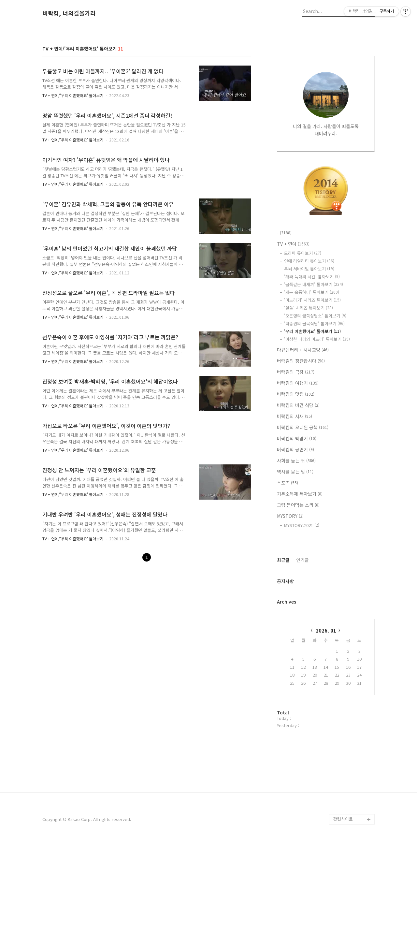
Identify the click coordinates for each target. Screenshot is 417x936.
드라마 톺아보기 (302, 253)
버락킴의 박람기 (296, 438)
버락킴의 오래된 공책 (302, 427)
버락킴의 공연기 (295, 449)
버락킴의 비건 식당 (298, 405)
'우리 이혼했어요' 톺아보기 (312, 331)
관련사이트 (343, 910)
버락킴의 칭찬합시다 (301, 361)
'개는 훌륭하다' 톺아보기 (311, 292)
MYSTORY (290, 516)
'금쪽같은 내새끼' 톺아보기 (313, 284)
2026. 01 (326, 630)
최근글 (283, 560)
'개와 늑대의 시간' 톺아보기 (312, 276)
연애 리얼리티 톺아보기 (309, 261)
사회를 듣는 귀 (296, 460)
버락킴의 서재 (294, 416)
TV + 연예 (293, 244)
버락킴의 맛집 (295, 394)
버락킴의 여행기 (298, 383)
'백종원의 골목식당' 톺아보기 (314, 323)
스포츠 (287, 482)
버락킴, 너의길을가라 (69, 13)
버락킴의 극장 (295, 372)
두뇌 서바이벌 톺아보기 (309, 269)
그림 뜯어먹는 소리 (298, 505)
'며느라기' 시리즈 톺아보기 (312, 300)
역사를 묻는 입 (295, 471)
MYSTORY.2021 (301, 525)
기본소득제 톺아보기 (300, 493)
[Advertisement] (208, 798)
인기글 (302, 560)
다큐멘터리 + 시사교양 (303, 349)
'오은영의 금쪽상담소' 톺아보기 (315, 316)
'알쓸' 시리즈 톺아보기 (308, 308)
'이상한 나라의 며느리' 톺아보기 (317, 339)
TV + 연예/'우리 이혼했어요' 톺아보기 (72, 95)
